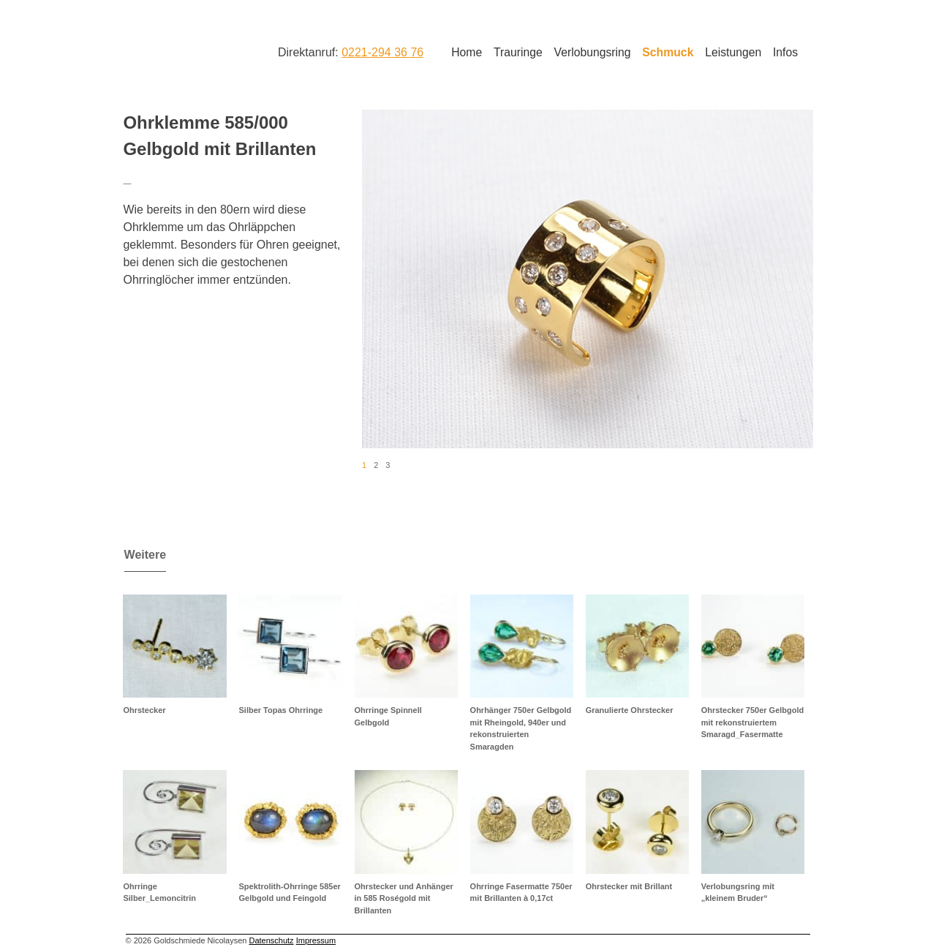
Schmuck (667, 52)
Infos (785, 52)
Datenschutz (271, 940)
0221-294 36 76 (382, 52)
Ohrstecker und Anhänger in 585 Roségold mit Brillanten (404, 898)
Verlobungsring (592, 52)
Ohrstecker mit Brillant (629, 886)
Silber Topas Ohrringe (280, 710)
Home (466, 52)
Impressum (316, 940)
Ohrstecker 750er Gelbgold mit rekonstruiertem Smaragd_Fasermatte (752, 722)
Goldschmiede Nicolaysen (181, 50)
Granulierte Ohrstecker (629, 710)
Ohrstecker (144, 710)
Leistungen (733, 52)
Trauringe (518, 52)
